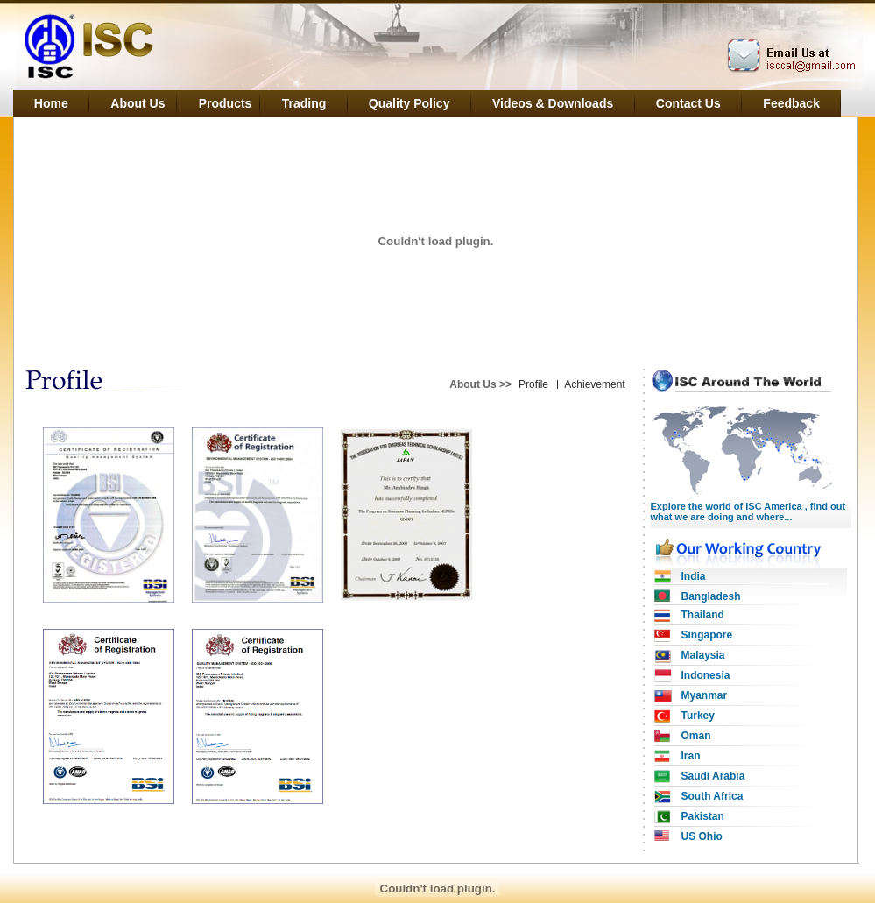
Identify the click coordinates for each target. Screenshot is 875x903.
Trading (304, 103)
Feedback (791, 103)
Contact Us (688, 103)
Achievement (594, 384)
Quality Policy (409, 103)
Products (227, 103)
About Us (140, 103)
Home (51, 103)
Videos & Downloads (552, 103)
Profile (533, 384)
